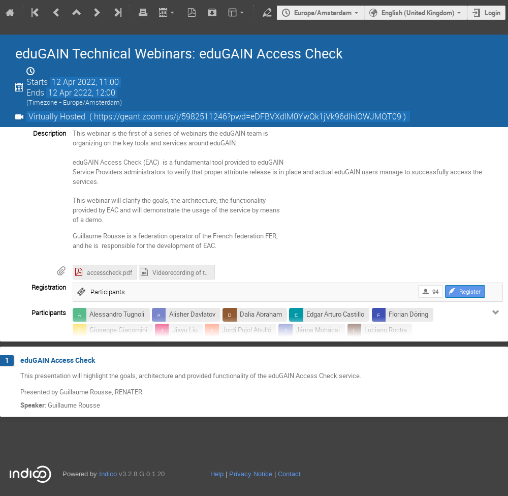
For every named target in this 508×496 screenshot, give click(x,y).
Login (492, 12)
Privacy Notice (250, 474)
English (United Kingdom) (418, 12)
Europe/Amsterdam (323, 12)
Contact (289, 474)
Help (217, 474)
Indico (108, 474)
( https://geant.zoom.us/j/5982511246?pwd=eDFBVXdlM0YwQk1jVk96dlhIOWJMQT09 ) (247, 116)
